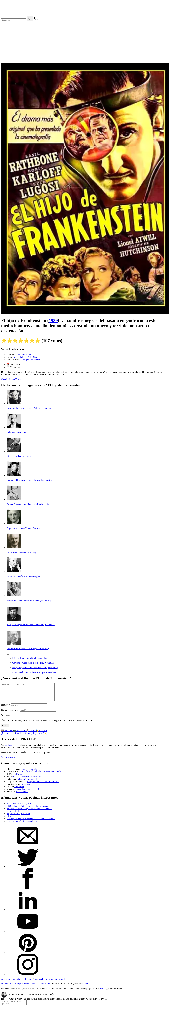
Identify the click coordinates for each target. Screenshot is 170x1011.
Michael (19, 777)
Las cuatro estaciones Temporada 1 (29, 780)
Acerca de (5, 982)
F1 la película (22, 795)
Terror (18, 379)
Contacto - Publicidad (21, 982)
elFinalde (26, 987)
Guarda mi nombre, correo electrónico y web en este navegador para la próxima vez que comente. (48, 724)
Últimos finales (13, 814)
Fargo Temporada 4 (29, 772)
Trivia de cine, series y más (19, 807)
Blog (9, 819)
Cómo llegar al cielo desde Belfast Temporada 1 (41, 775)
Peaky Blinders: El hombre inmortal (43, 785)
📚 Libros (31, 734)
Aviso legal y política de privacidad (49, 982)
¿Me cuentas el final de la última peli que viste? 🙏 (24, 736)
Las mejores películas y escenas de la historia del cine (31, 822)
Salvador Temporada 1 (27, 782)
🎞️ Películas (7, 734)
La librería (19, 790)
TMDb (102, 992)
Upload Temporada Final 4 (27, 792)
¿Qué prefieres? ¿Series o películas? (23, 824)
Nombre (5, 708)
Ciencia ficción (8, 379)
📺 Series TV (19, 734)
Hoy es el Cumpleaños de (18, 817)
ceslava (8, 748)
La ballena (25, 787)
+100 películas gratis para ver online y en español (29, 809)
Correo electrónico (10, 713)
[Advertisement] (85, 42)
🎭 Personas (41, 734)
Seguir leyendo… (9, 760)
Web (3, 718)
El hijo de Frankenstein (32, 359)
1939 (53, 320)
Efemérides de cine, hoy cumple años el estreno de (29, 812)
